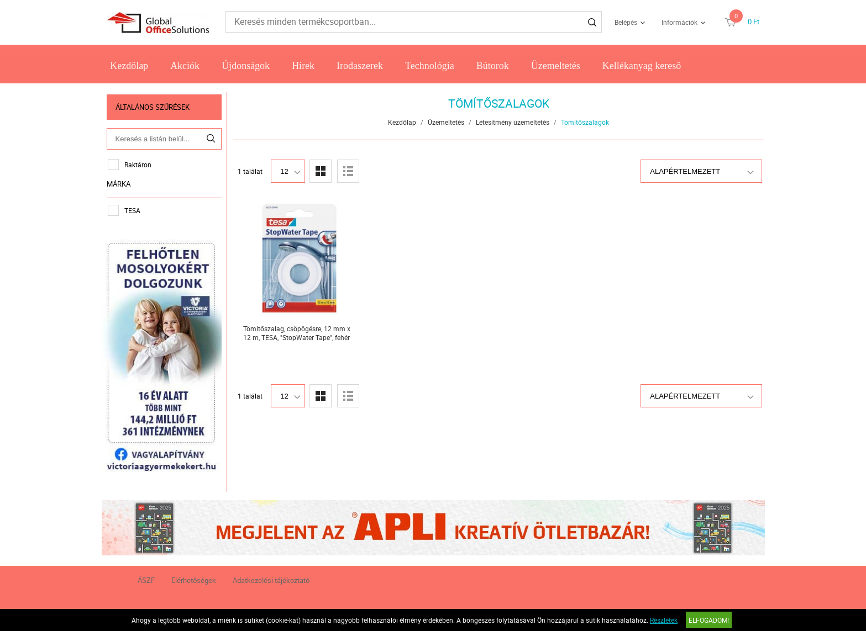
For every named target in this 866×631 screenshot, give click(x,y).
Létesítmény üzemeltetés (513, 122)
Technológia (429, 65)
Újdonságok (246, 65)
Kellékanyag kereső (641, 65)
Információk (679, 22)
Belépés (626, 22)
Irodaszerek (360, 65)
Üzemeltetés (555, 65)
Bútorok (492, 65)
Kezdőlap (129, 65)
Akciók (185, 65)
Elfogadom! (709, 620)
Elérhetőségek (193, 580)
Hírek (303, 65)
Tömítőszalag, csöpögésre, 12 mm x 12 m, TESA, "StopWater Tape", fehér (296, 333)
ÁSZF (146, 580)
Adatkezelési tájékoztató (271, 580)
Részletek (664, 620)
